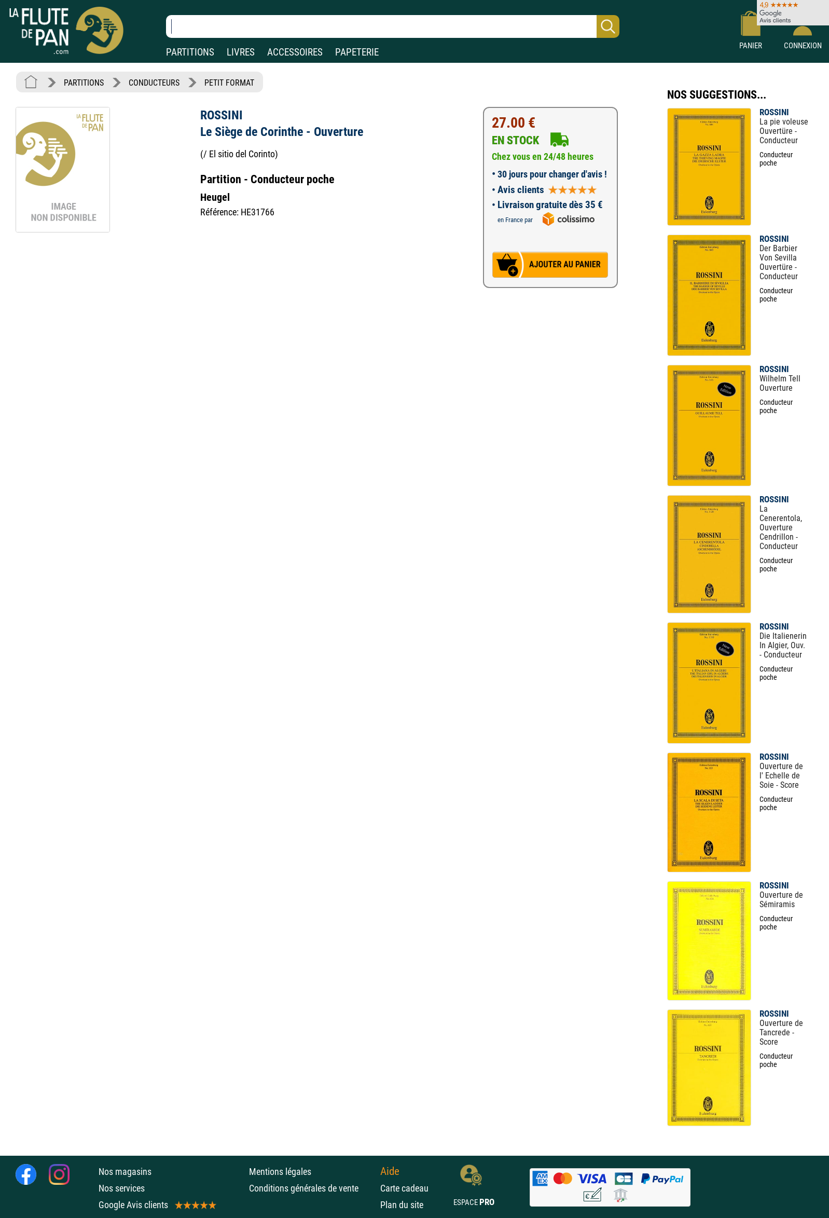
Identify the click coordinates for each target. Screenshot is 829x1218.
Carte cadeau (404, 1188)
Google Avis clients (157, 1204)
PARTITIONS (190, 52)
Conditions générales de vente (312, 1188)
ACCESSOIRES (295, 52)
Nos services (122, 1188)
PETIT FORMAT (229, 83)
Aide (389, 1171)
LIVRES (241, 52)
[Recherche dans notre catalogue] (392, 26)
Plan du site (401, 1204)
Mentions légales (280, 1171)
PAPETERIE (357, 52)
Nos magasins (125, 1171)
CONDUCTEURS (154, 83)
